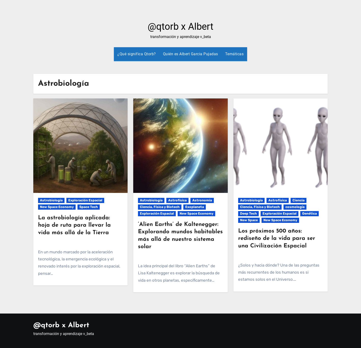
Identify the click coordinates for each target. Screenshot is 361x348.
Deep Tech (248, 214)
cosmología (295, 207)
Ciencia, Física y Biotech (160, 207)
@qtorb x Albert (180, 26)
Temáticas (234, 54)
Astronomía (202, 200)
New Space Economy (57, 207)
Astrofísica (177, 200)
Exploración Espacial (85, 200)
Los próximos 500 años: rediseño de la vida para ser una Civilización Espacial (276, 238)
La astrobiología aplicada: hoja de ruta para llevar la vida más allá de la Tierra (74, 225)
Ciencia (298, 200)
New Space (249, 220)
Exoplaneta (194, 207)
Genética (309, 214)
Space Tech (88, 207)
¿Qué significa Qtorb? (136, 54)
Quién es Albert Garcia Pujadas (190, 54)
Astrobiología (51, 200)
